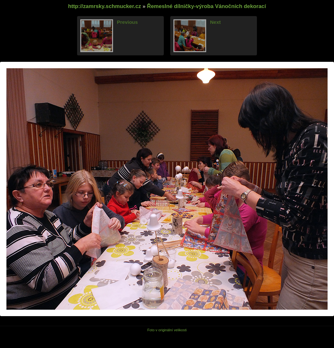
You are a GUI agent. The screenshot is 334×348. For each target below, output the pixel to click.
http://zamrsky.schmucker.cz (104, 6)
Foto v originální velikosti (167, 330)
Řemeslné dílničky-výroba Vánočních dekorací (206, 6)
